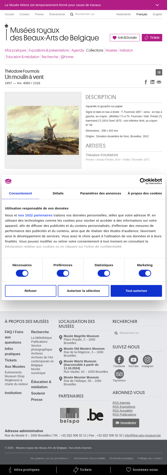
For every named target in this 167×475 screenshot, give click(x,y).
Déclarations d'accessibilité (89, 458)
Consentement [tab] (20, 193)
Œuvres (159, 72)
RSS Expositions (124, 406)
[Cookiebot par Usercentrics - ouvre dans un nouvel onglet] (143, 181)
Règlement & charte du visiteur (16, 382)
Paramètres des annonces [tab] (100, 193)
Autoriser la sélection (83, 291)
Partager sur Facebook (146, 82)
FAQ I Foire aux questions (14, 337)
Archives (37, 353)
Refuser (31, 291)
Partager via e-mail (159, 82)
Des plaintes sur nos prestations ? (50, 458)
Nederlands (123, 14)
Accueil (9, 14)
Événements (57, 14)
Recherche (50, 57)
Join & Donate (127, 37)
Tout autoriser (136, 291)
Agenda (77, 50)
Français (142, 14)
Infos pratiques (15, 50)
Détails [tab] (58, 193)
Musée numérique (38, 371)
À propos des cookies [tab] (145, 193)
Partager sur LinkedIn (152, 82)
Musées (111, 50)
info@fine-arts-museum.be (143, 435)
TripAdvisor (119, 380)
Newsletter (128, 423)
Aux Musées (15, 366)
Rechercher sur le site (71, 14)
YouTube (133, 366)
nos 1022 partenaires (35, 215)
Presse (39, 14)
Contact (24, 14)
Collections (94, 50)
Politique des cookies (150, 458)
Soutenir (38, 393)
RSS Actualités (123, 410)
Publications (39, 341)
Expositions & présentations (49, 50)
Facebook (119, 366)
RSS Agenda (121, 403)
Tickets (154, 37)
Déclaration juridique (121, 458)
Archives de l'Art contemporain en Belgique (42, 361)
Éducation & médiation (22, 57)
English (157, 14)
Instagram (147, 366)
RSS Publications (124, 414)
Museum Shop (14, 376)
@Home (67, 57)
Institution (126, 50)
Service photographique (41, 347)
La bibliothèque (41, 338)
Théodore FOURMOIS (118, 157)
